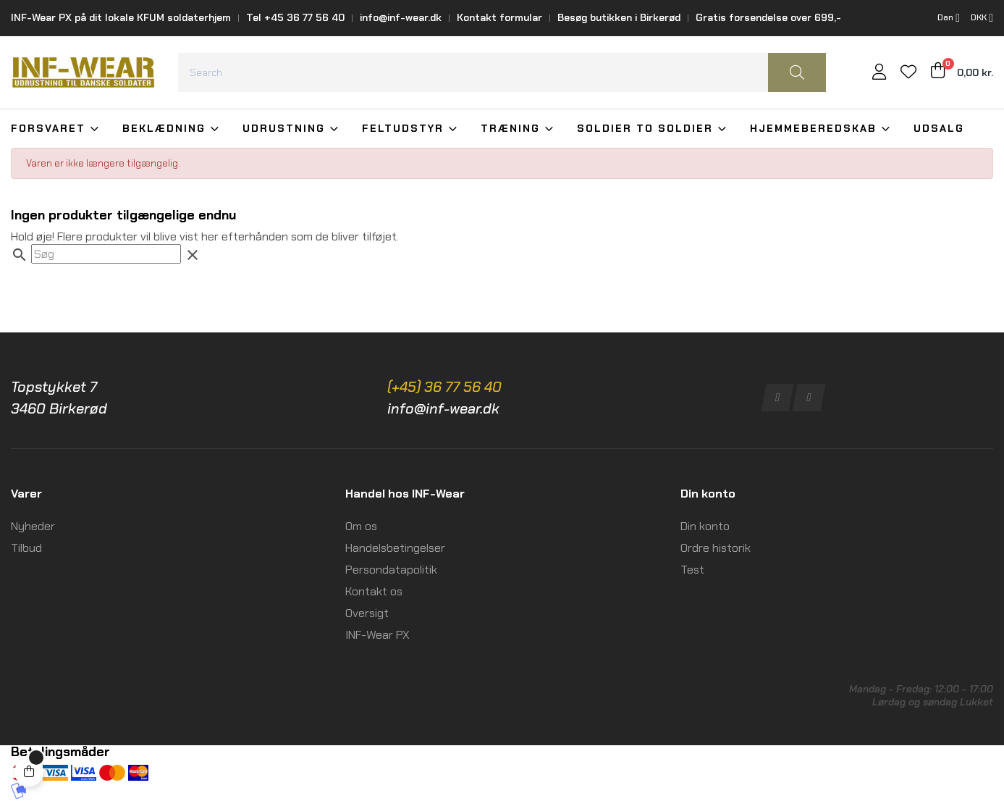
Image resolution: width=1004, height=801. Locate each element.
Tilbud (26, 547)
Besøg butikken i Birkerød (618, 17)
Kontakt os (373, 591)
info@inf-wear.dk (401, 17)
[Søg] (106, 254)
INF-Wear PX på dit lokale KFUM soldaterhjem (121, 17)
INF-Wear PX (377, 634)
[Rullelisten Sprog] (948, 18)
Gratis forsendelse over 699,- (768, 17)
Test (692, 569)
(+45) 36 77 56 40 (444, 386)
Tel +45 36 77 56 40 (295, 17)
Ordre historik (715, 547)
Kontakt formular (499, 17)
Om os (361, 526)
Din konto (705, 526)
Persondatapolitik (391, 569)
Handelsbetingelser (395, 547)
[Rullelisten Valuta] (982, 18)
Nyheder (33, 526)
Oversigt (367, 613)
